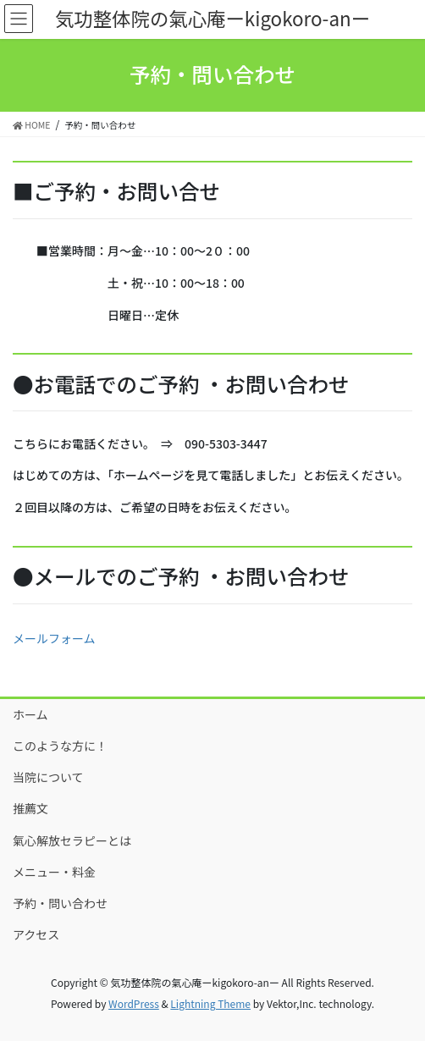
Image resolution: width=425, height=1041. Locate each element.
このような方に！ (60, 745)
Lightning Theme (210, 1003)
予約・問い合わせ (60, 903)
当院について (48, 776)
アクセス (36, 934)
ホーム (30, 714)
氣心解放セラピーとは (72, 840)
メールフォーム (54, 638)
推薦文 (30, 808)
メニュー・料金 (54, 871)
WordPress (133, 1003)
